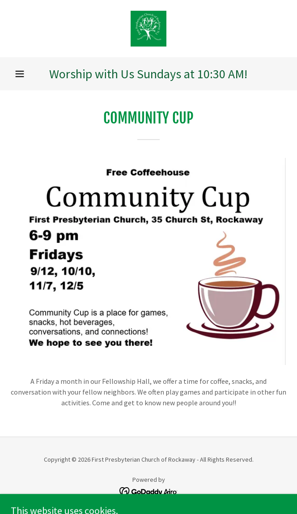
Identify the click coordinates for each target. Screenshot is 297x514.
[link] (148, 29)
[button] (20, 74)
